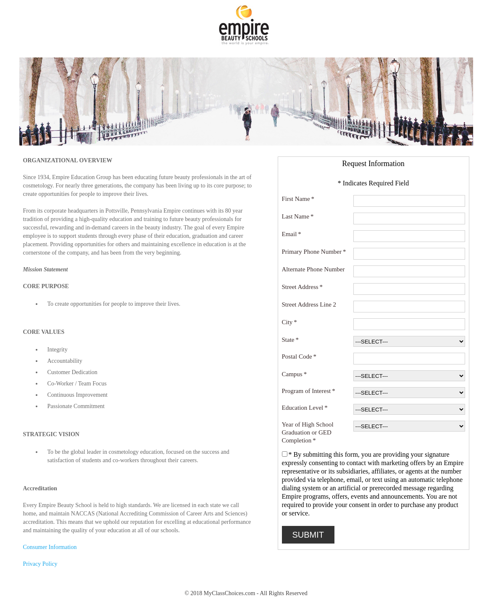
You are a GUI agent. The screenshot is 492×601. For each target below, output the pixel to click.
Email (291, 234)
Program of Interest (308, 391)
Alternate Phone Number (315, 269)
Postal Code (299, 357)
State (290, 340)
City (289, 322)
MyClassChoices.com (229, 593)
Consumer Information (50, 547)
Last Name (298, 217)
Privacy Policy (40, 564)
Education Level (305, 408)
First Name (298, 199)
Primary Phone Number (314, 252)
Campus (294, 374)
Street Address (302, 287)
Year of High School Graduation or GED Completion (308, 433)
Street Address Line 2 (310, 305)
